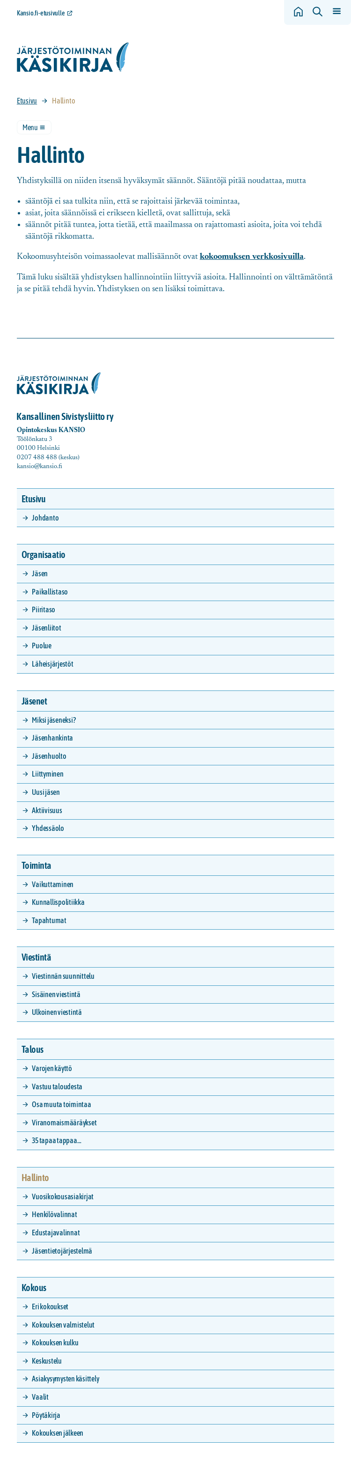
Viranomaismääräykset (64, 1122)
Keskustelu (47, 1361)
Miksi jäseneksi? (53, 720)
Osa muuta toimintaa (61, 1104)
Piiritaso (43, 609)
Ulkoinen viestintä (57, 1012)
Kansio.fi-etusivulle (41, 13)
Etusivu (27, 100)
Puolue (41, 645)
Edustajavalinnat (56, 1232)
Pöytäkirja (46, 1415)
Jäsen (40, 573)
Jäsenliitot (46, 628)
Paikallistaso (50, 591)
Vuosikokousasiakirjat (63, 1196)
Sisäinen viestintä (56, 994)
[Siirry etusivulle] (73, 57)
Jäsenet (34, 701)
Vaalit (40, 1397)
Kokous (34, 1287)
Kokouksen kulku (55, 1342)
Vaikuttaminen (52, 884)
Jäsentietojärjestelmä (62, 1251)
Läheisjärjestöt (52, 664)
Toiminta (36, 865)
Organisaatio (44, 554)
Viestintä (36, 957)
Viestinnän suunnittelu (63, 976)
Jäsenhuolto (49, 756)
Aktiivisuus (47, 810)
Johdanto (45, 518)
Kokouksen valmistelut (63, 1325)
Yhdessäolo (48, 828)
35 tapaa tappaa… (56, 1140)
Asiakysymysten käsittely (65, 1378)
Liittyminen (47, 774)
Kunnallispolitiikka (58, 902)
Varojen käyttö (52, 1068)
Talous (33, 1049)
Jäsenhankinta (52, 738)
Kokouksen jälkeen (57, 1433)
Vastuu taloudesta (57, 1086)
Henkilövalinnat (54, 1214)
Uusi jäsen (46, 792)
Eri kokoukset (50, 1306)
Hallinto (35, 1177)
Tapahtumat (49, 920)
